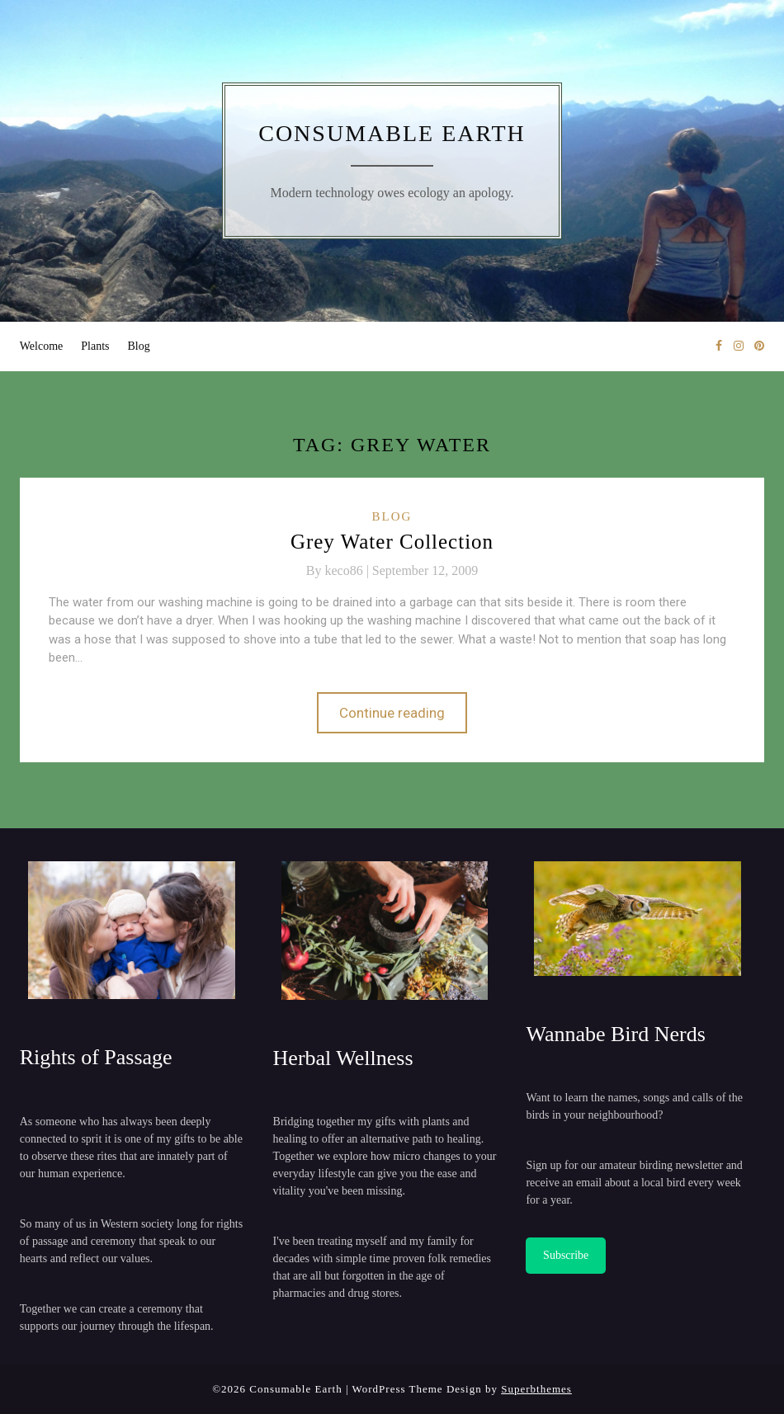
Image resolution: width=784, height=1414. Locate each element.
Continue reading (392, 713)
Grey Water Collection (392, 541)
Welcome (42, 346)
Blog (139, 346)
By (339, 570)
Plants (95, 346)
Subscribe (565, 1255)
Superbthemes (536, 1389)
